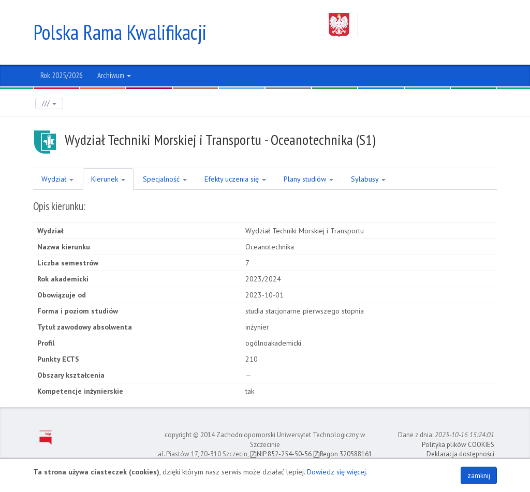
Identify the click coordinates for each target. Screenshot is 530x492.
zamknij (478, 475)
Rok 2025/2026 (61, 75)
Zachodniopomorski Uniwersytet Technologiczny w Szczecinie (413, 25)
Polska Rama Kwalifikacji (120, 32)
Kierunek (108, 179)
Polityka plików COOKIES (458, 444)
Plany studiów (308, 179)
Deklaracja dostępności (460, 454)
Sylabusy (368, 179)
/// (49, 103)
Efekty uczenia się (235, 179)
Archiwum (114, 75)
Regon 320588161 (342, 454)
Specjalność (165, 179)
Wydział (57, 179)
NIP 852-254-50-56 (281, 454)
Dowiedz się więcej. (337, 471)
